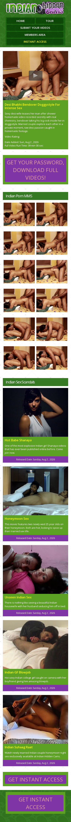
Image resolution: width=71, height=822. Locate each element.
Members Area (35, 35)
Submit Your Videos (35, 28)
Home (20, 21)
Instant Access (35, 41)
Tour (50, 21)
